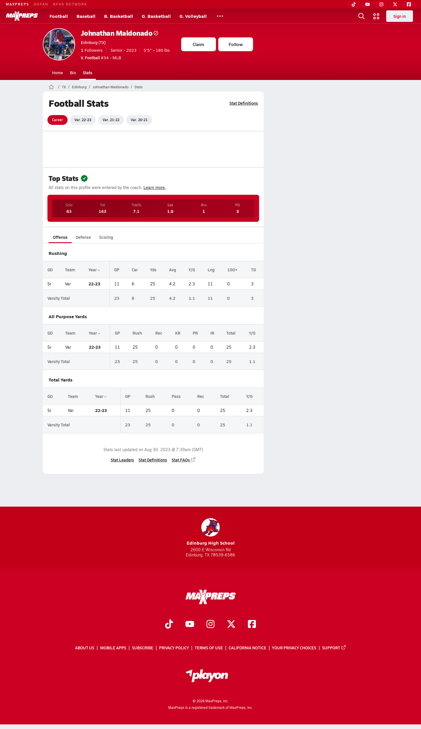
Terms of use (209, 647)
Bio (73, 72)
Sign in (399, 16)
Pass (175, 396)
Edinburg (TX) (93, 42)
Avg (172, 269)
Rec (158, 332)
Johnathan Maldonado (119, 32)
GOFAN (41, 4)
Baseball (85, 16)
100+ (232, 269)
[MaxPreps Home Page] (51, 86)
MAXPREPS (17, 4)
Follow (236, 44)
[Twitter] (395, 4)
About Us (84, 647)
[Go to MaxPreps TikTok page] (169, 624)
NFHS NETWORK (70, 4)
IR (212, 332)
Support (334, 647)
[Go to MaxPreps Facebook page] (252, 624)
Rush (136, 332)
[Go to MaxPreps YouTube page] (189, 624)
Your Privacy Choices (294, 647)
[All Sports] (220, 16)
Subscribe (142, 647)
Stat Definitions (243, 103)
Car (134, 269)
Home (57, 72)
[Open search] (361, 16)
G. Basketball (156, 16)
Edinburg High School (211, 532)
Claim (198, 44)
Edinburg (79, 87)
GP (116, 269)
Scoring (106, 237)
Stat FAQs (184, 459)
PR (195, 332)
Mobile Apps (113, 647)
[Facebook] (409, 4)
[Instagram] (381, 4)
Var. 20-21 (139, 119)
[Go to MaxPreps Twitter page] (231, 624)
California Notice (247, 647)
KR (177, 332)
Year (94, 269)
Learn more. (154, 187)
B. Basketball (118, 16)
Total (231, 332)
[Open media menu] (376, 16)
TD (253, 269)
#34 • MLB (101, 57)
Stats (87, 72)
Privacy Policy (174, 647)
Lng (211, 269)
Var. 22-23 (82, 119)
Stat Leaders (122, 459)
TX (64, 87)
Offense (60, 237)
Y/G (192, 269)
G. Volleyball (193, 16)
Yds (153, 269)
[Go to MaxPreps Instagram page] (210, 624)
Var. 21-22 (111, 119)
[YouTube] (367, 4)
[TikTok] (353, 4)
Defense (83, 237)
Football (58, 16)
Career (57, 119)
